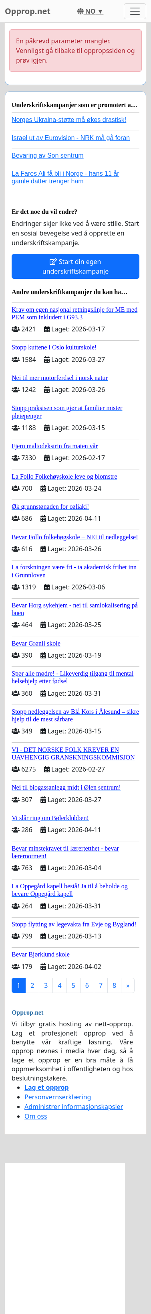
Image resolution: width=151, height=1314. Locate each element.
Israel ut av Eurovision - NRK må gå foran (71, 137)
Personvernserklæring (57, 1097)
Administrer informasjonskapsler (73, 1106)
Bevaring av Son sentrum (48, 155)
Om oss (35, 1116)
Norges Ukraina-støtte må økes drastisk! (69, 119)
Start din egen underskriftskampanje (75, 266)
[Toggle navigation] (135, 11)
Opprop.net (27, 11)
